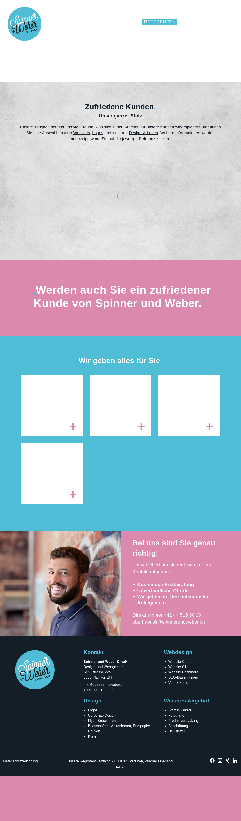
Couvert (94, 776)
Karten (93, 782)
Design (101, 21)
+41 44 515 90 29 (182, 660)
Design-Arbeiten (143, 178)
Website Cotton (180, 707)
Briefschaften (98, 771)
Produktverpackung (183, 766)
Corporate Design (102, 761)
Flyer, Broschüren (102, 766)
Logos (97, 178)
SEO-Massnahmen (183, 722)
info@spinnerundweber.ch (104, 730)
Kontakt (220, 21)
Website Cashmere (183, 717)
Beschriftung (178, 771)
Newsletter (176, 776)
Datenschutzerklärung (20, 806)
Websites (127, 21)
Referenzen (160, 21)
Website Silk (178, 712)
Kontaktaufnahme (151, 617)
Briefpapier (141, 771)
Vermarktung (178, 728)
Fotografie (176, 761)
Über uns (193, 21)
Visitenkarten (121, 771)
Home (80, 21)
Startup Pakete (180, 755)
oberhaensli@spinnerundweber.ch (169, 667)
